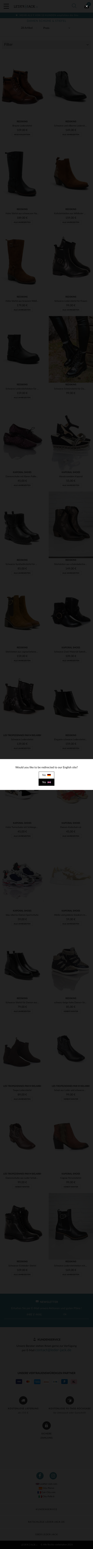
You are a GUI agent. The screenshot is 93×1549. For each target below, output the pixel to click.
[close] (87, 6)
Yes (46, 782)
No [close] (46, 775)
